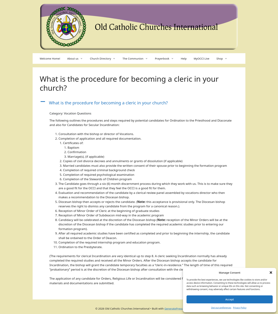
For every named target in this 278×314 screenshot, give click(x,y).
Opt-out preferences (221, 307)
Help (184, 58)
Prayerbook (166, 58)
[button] (271, 272)
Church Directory (104, 58)
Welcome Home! (50, 58)
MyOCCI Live (201, 58)
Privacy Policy (239, 307)
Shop (223, 58)
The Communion (137, 58)
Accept (229, 299)
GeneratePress (173, 308)
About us (76, 58)
